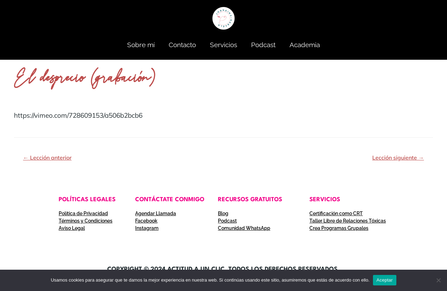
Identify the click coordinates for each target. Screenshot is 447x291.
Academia (305, 45)
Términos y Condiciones (85, 221)
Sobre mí (141, 45)
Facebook (146, 221)
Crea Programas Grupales (338, 228)
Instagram (147, 228)
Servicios (223, 45)
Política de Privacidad (83, 213)
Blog (223, 213)
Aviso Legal (72, 228)
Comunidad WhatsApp (244, 228)
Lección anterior (47, 157)
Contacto (182, 45)
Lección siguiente (398, 157)
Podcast (263, 45)
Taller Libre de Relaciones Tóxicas (347, 221)
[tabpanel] (223, 115)
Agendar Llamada (155, 213)
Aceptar (384, 280)
